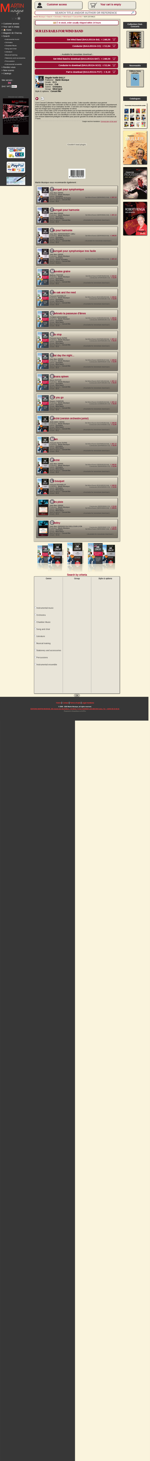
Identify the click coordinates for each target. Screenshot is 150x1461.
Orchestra (58, 17)
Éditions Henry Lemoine (136, 79)
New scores (7, 71)
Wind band (68, 17)
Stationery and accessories (49, 656)
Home (59, 709)
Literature (41, 641)
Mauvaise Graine (61, 273)
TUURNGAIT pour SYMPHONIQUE (68, 190)
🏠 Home (6, 30)
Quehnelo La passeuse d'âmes (69, 315)
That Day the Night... (63, 357)
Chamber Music (44, 627)
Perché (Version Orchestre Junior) (70, 421)
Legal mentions (89, 709)
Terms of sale (76, 709)
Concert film (78, 17)
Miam (54, 442)
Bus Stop (56, 336)
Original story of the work (110, 121)
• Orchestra (8, 43)
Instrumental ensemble (47, 670)
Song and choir (44, 634)
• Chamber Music (10, 46)
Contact (66, 709)
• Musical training (10, 55)
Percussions (42, 663)
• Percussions (9, 62)
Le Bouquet (58, 484)
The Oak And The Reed (63, 294)
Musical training (44, 649)
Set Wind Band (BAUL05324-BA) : (93, 39)
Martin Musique (40, 17)
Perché (55, 463)
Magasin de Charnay (11, 33)
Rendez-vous (8, 68)
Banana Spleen (60, 379)
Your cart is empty (10, 27)
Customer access (57, 4)
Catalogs (6, 74)
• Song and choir (10, 49)
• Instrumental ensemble (13, 65)
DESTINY (56, 527)
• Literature (8, 52)
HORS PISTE (57, 505)
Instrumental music (45, 613)
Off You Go (57, 400)
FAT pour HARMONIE (62, 231)
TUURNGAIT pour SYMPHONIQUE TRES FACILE (74, 252)
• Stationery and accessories (15, 58)
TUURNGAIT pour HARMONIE (65, 210)
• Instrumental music (11, 40)
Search (5, 36)
